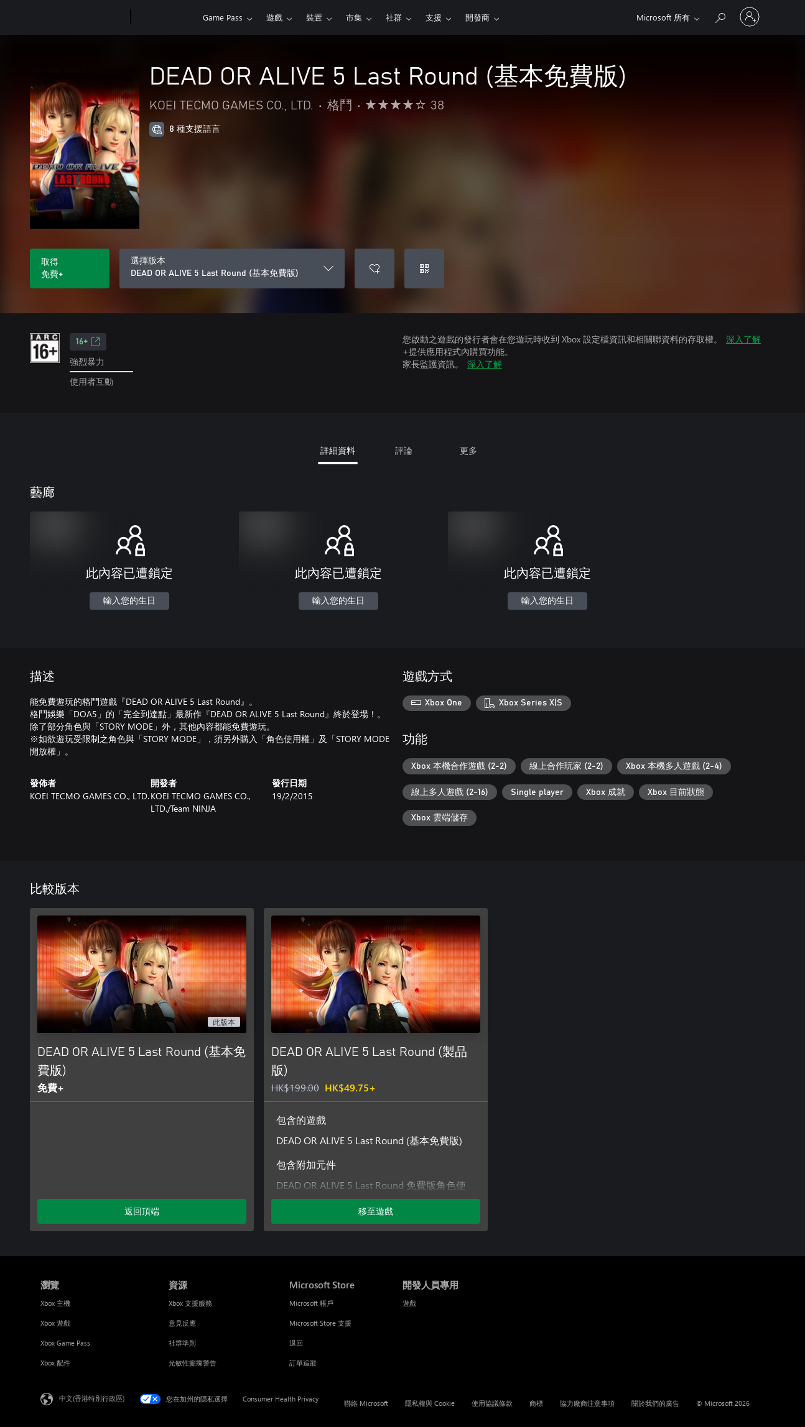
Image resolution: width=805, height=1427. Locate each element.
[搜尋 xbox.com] (720, 16)
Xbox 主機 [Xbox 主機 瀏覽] (55, 1303)
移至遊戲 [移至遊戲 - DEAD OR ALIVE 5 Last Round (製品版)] (375, 1211)
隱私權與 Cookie (430, 1403)
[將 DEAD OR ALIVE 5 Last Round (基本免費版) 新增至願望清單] (374, 268)
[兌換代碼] (424, 268)
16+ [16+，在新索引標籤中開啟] (88, 342)
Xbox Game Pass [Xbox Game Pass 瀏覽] (65, 1343)
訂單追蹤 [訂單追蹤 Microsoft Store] (303, 1363)
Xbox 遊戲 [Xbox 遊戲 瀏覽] (55, 1323)
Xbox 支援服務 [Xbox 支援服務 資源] (190, 1303)
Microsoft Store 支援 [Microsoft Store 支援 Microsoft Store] (320, 1323)
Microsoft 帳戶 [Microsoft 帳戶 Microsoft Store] (311, 1303)
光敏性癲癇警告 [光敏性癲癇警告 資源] (192, 1363)
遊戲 (274, 17)
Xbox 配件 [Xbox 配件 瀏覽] (55, 1363)
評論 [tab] (403, 450)
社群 (394, 17)
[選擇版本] (232, 268)
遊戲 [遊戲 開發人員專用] (409, 1303)
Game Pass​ (223, 17)
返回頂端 (141, 1211)
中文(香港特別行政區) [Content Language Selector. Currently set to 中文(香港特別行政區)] (91, 1398)
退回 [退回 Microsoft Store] (296, 1343)
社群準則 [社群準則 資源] (182, 1343)
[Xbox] (165, 17)
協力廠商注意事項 (587, 1403)
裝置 (314, 17)
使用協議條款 (492, 1403)
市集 (354, 17)
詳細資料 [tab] (337, 450)
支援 (434, 17)
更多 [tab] (468, 450)
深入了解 (743, 339)
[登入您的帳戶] (750, 17)
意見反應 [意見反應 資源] (182, 1323)
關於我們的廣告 (655, 1403)
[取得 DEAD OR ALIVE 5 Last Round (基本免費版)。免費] (69, 268)
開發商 (477, 17)
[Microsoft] (83, 17)
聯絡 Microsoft (366, 1403)
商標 (536, 1403)
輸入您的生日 (129, 601)
